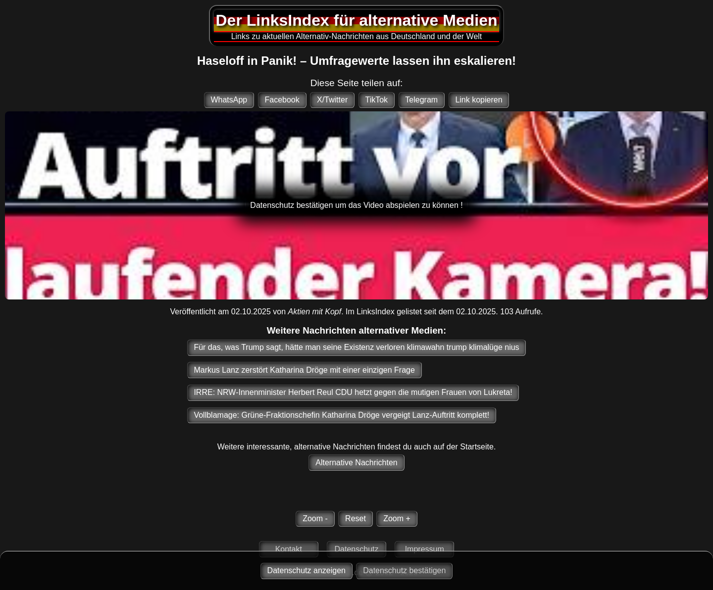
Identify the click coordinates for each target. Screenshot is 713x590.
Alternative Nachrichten (356, 462)
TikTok (376, 100)
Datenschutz (357, 549)
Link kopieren (478, 100)
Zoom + (396, 518)
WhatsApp (228, 100)
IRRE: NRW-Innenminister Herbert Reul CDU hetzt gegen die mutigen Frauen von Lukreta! (353, 392)
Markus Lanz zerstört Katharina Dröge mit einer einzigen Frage (304, 370)
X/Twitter (332, 100)
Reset (355, 518)
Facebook (281, 100)
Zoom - (315, 518)
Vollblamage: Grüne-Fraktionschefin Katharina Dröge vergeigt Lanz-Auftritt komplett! (341, 415)
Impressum (424, 549)
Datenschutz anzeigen (306, 570)
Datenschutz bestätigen (404, 570)
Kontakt (288, 549)
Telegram (421, 100)
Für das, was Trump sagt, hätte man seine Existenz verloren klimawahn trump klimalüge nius (356, 347)
